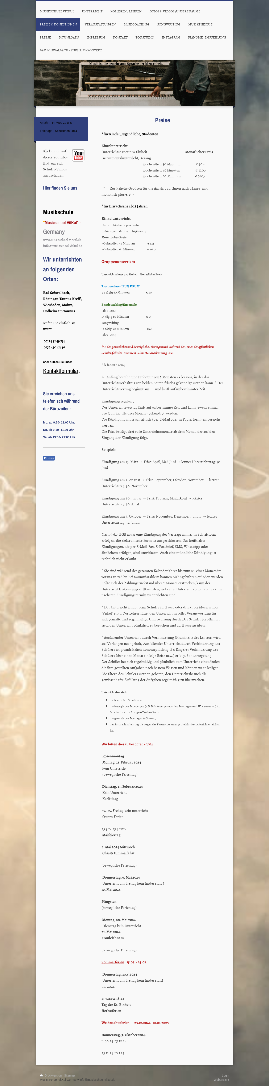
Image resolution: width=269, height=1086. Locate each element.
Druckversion (51, 1075)
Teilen (49, 458)
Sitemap (69, 1075)
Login (225, 1075)
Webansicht (221, 1079)
